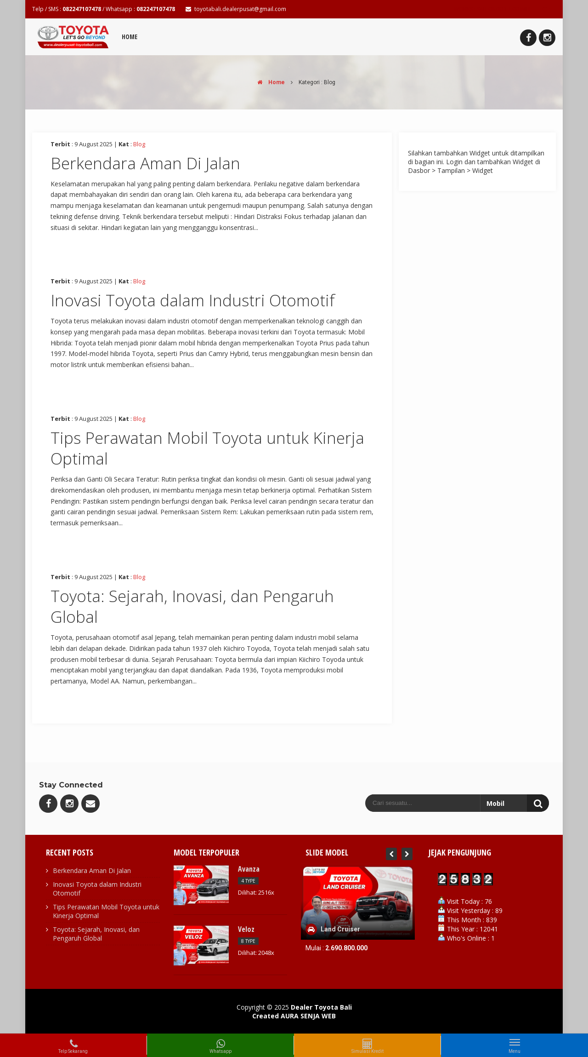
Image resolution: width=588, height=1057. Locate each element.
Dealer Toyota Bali (321, 1007)
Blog (139, 144)
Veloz (246, 929)
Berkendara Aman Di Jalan (145, 163)
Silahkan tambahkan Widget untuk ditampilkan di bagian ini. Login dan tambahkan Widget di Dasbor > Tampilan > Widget (476, 162)
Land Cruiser (340, 929)
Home (129, 36)
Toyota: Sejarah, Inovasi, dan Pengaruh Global (192, 606)
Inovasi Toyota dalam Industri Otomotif (193, 300)
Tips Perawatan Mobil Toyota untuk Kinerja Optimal (207, 448)
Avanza (249, 869)
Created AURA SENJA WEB (294, 1015)
